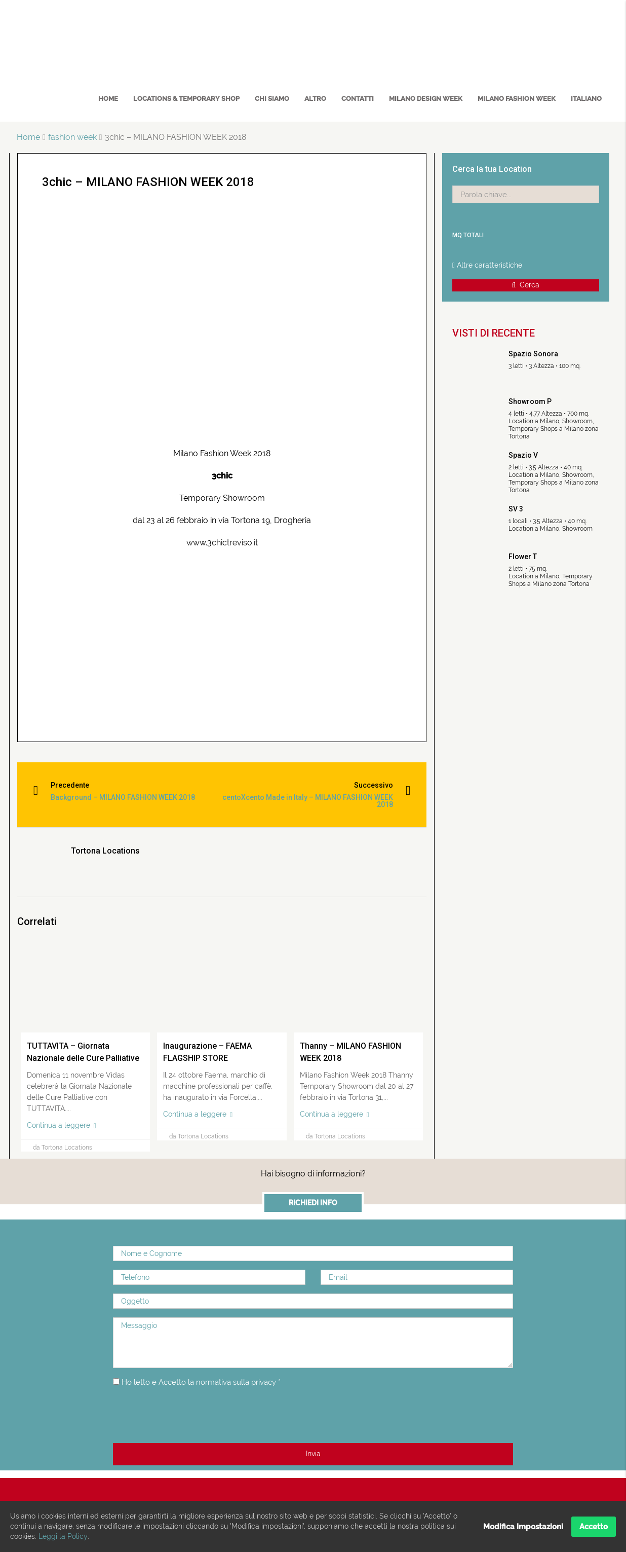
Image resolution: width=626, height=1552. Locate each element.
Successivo (370, 785)
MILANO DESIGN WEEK (425, 98)
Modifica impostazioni (523, 1526)
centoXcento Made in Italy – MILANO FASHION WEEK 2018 (315, 800)
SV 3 (515, 509)
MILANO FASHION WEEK (517, 98)
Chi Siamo (272, 98)
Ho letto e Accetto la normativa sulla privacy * (207, 1382)
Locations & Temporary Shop (186, 98)
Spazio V (523, 455)
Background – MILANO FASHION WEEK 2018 (125, 797)
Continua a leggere (61, 1125)
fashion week (72, 137)
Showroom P (530, 401)
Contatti (357, 98)
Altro (315, 98)
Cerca (526, 285)
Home (108, 98)
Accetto (593, 1526)
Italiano (586, 98)
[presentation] (190, 1415)
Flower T (522, 556)
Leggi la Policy (62, 1537)
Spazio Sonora (533, 354)
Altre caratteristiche (487, 265)
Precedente (72, 785)
